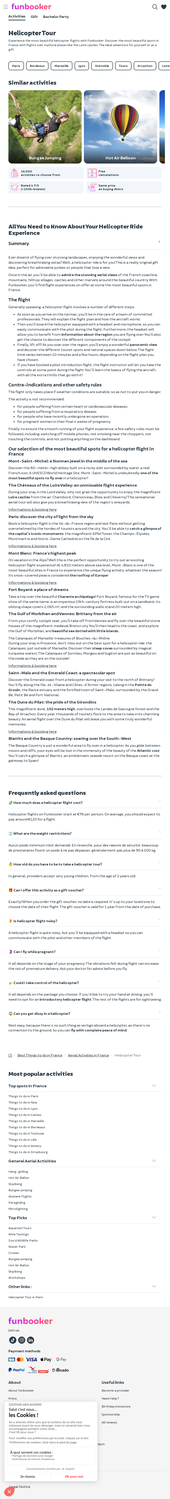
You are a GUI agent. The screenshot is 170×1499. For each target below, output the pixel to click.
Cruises (13, 1253)
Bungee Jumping (20, 1190)
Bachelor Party (56, 16)
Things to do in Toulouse (26, 1133)
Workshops (16, 1277)
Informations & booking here (32, 509)
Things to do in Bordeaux (26, 1127)
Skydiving (15, 1184)
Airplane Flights (20, 1196)
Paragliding (16, 1202)
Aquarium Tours (19, 1228)
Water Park (17, 1246)
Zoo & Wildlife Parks (23, 1240)
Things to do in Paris (23, 1096)
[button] (163, 7)
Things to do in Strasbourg (28, 1152)
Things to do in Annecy (24, 1146)
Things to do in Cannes (24, 1115)
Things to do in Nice (22, 1102)
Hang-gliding (18, 1171)
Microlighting (18, 1209)
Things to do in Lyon (23, 1108)
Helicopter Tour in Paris (25, 1297)
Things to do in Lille (22, 1139)
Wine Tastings (18, 1234)
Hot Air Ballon (18, 1177)
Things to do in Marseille (26, 1121)
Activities (16, 16)
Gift (34, 16)
